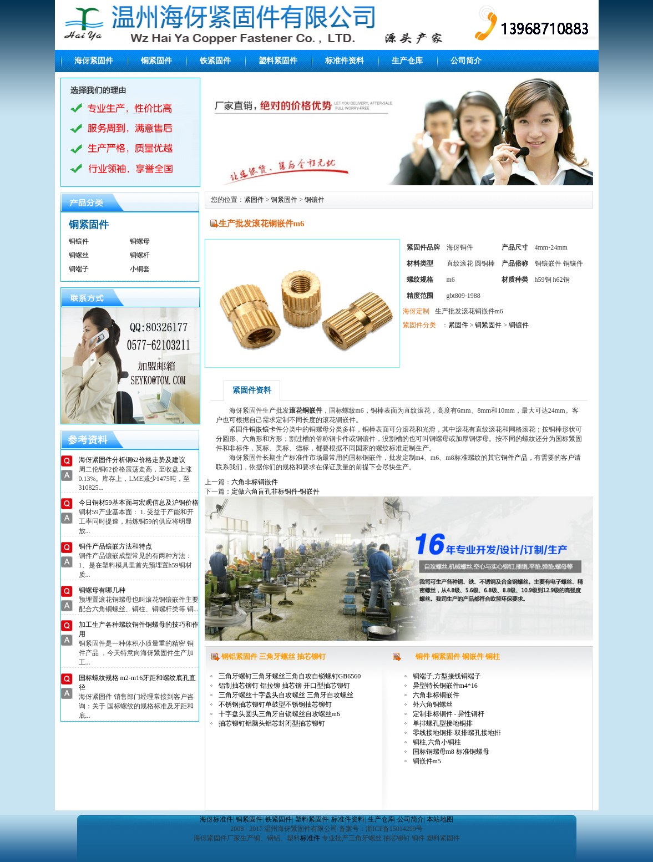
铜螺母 (140, 241)
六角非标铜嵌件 (254, 482)
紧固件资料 (251, 390)
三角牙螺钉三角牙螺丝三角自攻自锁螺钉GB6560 (290, 676)
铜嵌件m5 (427, 761)
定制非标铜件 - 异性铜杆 (449, 714)
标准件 (310, 838)
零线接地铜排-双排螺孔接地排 (457, 733)
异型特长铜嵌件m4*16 (445, 685)
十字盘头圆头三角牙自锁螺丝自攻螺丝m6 (279, 714)
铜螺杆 (140, 255)
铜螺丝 (79, 255)
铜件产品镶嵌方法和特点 (115, 546)
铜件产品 (514, 458)
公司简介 (466, 61)
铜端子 (79, 269)
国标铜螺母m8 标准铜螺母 (451, 751)
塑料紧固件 (278, 61)
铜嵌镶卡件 (265, 429)
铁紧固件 (215, 61)
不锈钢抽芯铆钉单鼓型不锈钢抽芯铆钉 (275, 704)
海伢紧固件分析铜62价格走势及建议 (132, 460)
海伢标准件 (216, 819)
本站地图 (440, 819)
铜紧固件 (156, 61)
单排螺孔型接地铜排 (443, 723)
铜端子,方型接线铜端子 (447, 676)
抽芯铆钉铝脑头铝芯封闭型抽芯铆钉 (272, 723)
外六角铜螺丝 (433, 704)
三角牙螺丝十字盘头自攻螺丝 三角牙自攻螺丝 (286, 695)
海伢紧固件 (93, 61)
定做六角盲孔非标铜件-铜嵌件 (275, 491)
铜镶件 (79, 241)
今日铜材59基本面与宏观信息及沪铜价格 (139, 502)
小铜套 (140, 269)
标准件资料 (344, 61)
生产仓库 (407, 61)
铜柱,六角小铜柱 (437, 742)
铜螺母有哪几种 (102, 590)
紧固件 (254, 200)
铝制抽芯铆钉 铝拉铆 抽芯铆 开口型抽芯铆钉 (284, 685)
